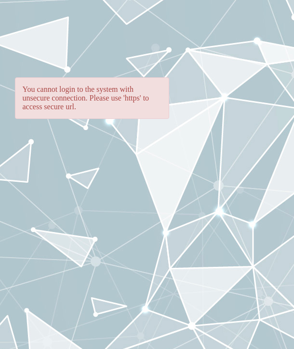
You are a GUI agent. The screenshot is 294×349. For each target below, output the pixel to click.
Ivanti (261, 319)
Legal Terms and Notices (89, 340)
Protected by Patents (155, 340)
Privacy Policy (33, 340)
